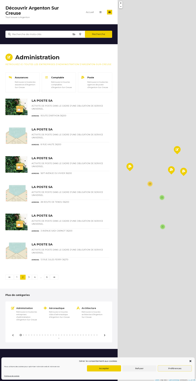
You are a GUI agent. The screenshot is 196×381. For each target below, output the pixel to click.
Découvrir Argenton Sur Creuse (32, 10)
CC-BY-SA (191, 380)
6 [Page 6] (47, 277)
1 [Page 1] (16, 277)
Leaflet (157, 380)
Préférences (174, 368)
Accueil (90, 12)
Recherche (98, 34)
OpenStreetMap (174, 380)
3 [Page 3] (29, 277)
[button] (190, 361)
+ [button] (121, 3)
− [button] (121, 6)
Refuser (139, 368)
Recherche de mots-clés (9, 34)
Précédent (9, 277)
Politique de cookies (11, 376)
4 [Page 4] (35, 277)
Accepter (104, 368)
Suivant (54, 277)
